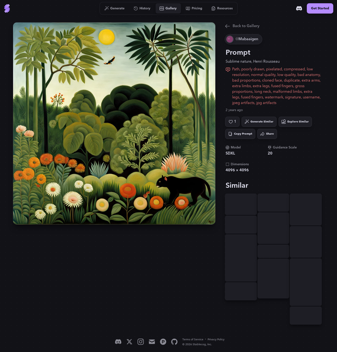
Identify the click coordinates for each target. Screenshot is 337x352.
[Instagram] (140, 341)
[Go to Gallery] (168, 8)
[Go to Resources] (222, 8)
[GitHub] (174, 341)
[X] (129, 341)
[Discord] (299, 8)
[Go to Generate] (114, 8)
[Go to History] (142, 8)
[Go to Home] (7, 8)
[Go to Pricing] (194, 8)
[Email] (152, 341)
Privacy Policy (216, 339)
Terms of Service (192, 339)
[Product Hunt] (163, 341)
